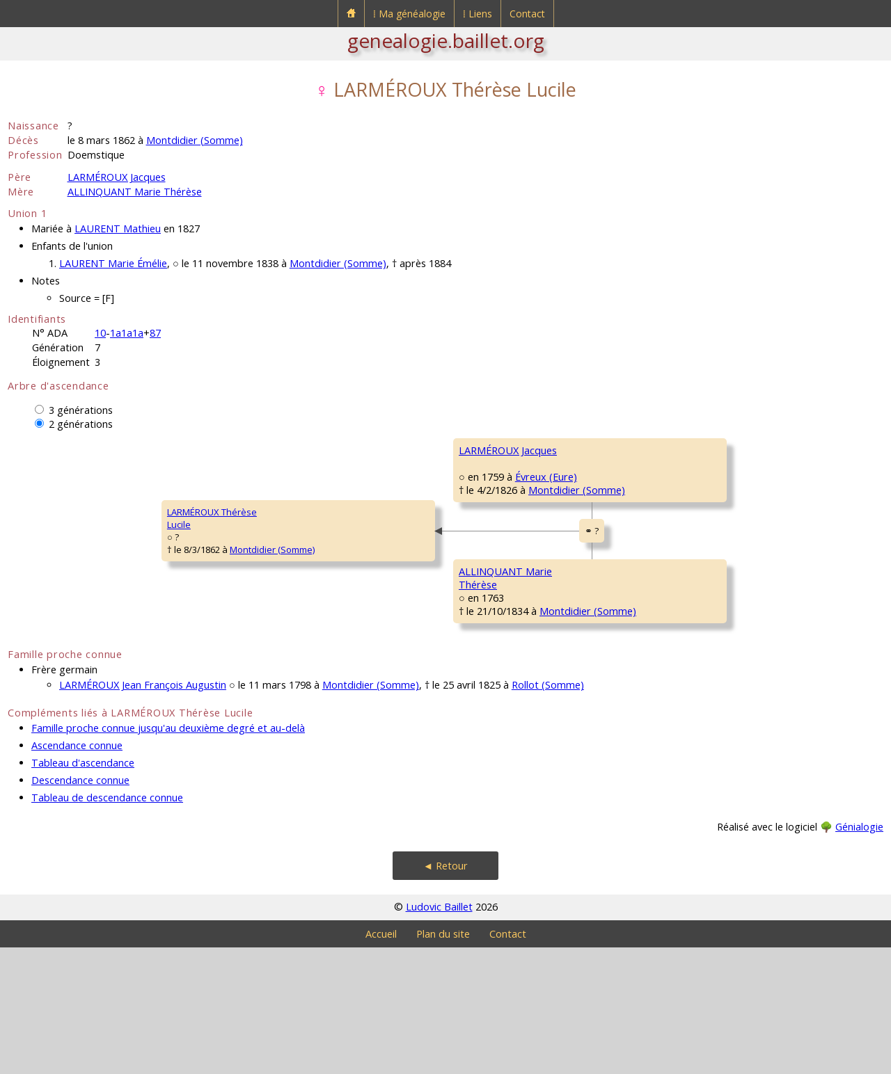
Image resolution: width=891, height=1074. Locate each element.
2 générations (81, 424)
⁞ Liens (477, 13)
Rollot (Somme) (548, 811)
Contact (527, 13)
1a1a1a (126, 332)
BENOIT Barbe (635, 533)
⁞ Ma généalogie (409, 13)
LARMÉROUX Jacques (117, 177)
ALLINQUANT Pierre (646, 617)
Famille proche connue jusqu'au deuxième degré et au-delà (168, 854)
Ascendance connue (77, 872)
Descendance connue (80, 906)
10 (100, 332)
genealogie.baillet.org (445, 40)
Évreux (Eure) (389, 517)
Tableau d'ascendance (82, 889)
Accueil (381, 1060)
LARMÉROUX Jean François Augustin (142, 811)
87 (155, 332)
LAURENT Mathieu (117, 228)
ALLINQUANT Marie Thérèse (135, 191)
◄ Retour (445, 992)
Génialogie (859, 953)
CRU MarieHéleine (628, 706)
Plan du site (443, 1060)
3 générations (81, 410)
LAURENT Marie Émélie (113, 263)
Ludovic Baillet (439, 1033)
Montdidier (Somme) (194, 140)
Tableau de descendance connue (107, 924)
